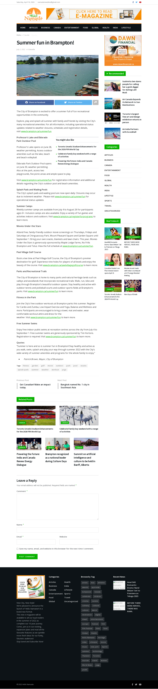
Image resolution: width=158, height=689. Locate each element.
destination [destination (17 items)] (87, 615)
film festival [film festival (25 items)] (87, 629)
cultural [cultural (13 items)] (96, 606)
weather (45, 370)
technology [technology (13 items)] (97, 651)
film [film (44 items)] (103, 624)
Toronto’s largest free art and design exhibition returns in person (131, 118)
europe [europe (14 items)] (85, 624)
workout (55, 370)
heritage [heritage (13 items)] (101, 638)
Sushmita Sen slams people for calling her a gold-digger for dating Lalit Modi (131, 87)
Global (95, 27)
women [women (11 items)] (104, 661)
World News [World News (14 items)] (87, 665)
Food (85, 27)
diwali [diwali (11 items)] (84, 619)
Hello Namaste (28, 684)
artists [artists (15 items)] (84, 583)
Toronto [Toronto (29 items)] (96, 656)
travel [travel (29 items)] (94, 661)
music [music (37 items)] (84, 647)
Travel (34, 35)
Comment (22, 491)
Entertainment (71, 27)
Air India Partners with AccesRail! (130, 130)
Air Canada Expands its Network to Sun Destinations (131, 102)
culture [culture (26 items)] (85, 610)
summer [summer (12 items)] (85, 651)
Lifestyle (126, 27)
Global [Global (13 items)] (85, 633)
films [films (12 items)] (98, 629)
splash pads (23, 370)
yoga (64, 370)
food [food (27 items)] (105, 629)
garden (35, 366)
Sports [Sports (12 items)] (104, 647)
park (68, 366)
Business (45, 27)
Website (63, 537)
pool (75, 366)
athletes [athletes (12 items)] (101, 583)
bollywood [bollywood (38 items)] (86, 592)
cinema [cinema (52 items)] (85, 601)
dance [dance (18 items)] (94, 610)
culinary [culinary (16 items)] (85, 606)
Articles (33, 27)
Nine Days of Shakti (130, 294)
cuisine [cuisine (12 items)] (95, 601)
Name (20, 524)
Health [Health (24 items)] (94, 633)
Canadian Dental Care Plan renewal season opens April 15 (112, 270)
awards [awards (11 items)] (85, 587)
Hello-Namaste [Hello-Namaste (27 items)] (88, 638)
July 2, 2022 (21, 49)
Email (20, 536)
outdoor (59, 366)
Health (106, 27)
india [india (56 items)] (84, 642)
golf (43, 366)
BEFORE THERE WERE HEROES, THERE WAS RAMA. (132, 244)
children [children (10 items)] (97, 597)
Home (22, 27)
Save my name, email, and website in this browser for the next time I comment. (56, 549)
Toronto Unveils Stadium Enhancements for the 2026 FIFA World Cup (35, 430)
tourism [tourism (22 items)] (85, 661)
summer (35, 370)
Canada (57, 27)
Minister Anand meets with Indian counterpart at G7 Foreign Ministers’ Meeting (132, 272)
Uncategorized (112, 211)
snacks (83, 366)
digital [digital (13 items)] (98, 615)
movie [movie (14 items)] (103, 642)
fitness (26, 366)
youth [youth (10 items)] (84, 670)
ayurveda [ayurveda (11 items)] (95, 587)
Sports (23, 35)
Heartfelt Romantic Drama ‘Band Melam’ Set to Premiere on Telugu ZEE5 (112, 246)
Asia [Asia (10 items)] (92, 583)
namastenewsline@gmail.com (49, 2)
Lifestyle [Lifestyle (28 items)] (93, 642)
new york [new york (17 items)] (95, 647)
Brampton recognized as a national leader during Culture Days (57, 457)
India (115, 27)
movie (50, 366)
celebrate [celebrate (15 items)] (86, 597)
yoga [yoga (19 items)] (98, 665)
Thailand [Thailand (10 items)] (85, 656)
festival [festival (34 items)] (95, 624)
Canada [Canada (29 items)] (98, 592)
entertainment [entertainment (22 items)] (97, 619)
